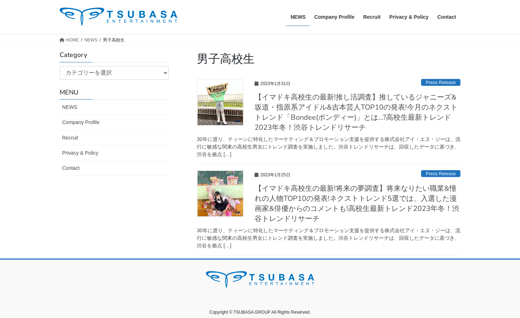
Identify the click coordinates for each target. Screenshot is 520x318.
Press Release (441, 82)
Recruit (70, 138)
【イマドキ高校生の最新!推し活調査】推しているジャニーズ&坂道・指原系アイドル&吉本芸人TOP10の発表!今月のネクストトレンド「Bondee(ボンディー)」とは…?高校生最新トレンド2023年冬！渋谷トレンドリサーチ (356, 112)
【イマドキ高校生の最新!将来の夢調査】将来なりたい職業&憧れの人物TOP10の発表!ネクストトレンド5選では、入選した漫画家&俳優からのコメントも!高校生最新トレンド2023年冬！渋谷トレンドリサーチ (357, 204)
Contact (70, 168)
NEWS (69, 107)
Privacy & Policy (80, 153)
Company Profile (81, 122)
